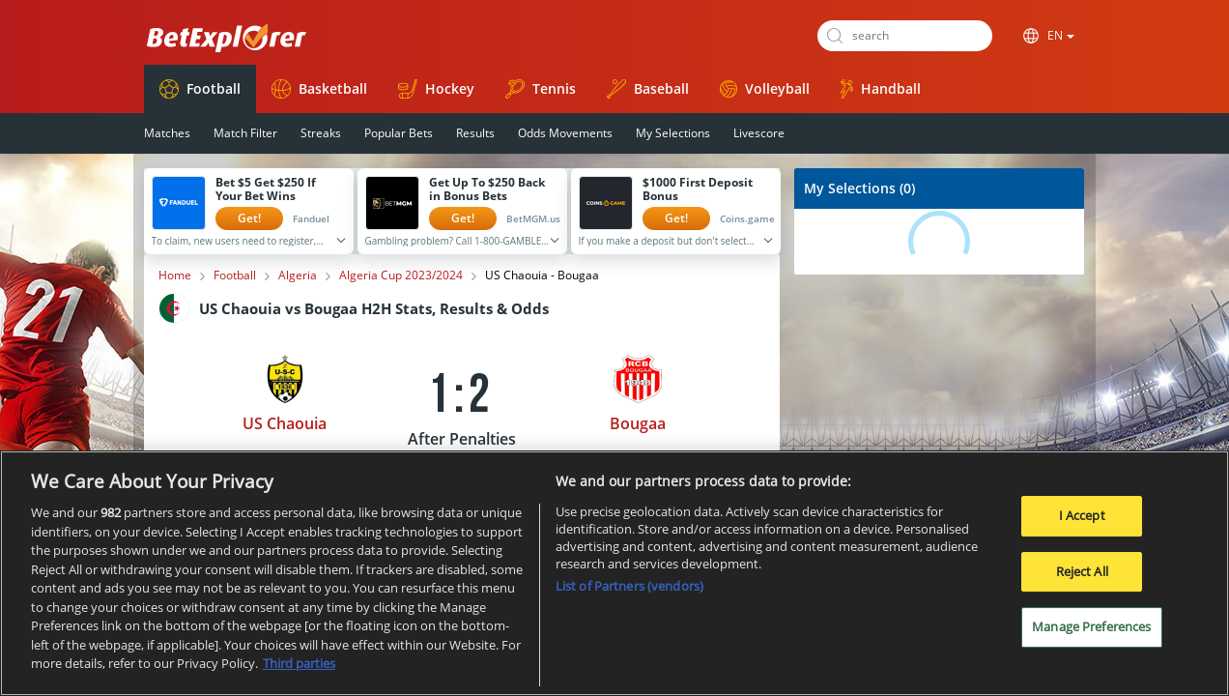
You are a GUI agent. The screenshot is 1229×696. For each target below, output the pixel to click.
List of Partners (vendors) (629, 585)
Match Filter (245, 133)
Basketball (319, 89)
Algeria (297, 275)
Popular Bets (398, 133)
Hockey (436, 89)
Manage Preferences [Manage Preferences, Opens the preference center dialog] (1091, 627)
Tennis (540, 89)
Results (475, 133)
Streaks (320, 133)
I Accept (1082, 515)
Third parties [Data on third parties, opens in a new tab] (299, 663)
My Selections (673, 133)
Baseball (648, 89)
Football (200, 89)
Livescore (759, 133)
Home (174, 275)
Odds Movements (565, 133)
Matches (167, 133)
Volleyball (765, 88)
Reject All (1082, 571)
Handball (881, 89)
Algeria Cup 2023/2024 (401, 275)
